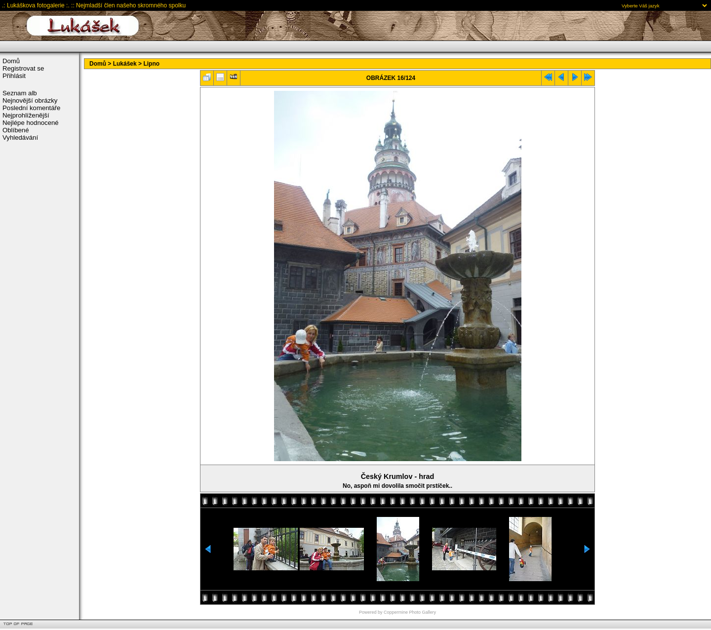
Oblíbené (15, 130)
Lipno (151, 63)
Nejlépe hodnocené (30, 122)
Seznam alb (19, 93)
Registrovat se (23, 68)
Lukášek (125, 63)
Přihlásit (14, 75)
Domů (11, 61)
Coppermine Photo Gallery (410, 612)
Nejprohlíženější (25, 115)
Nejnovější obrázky (29, 100)
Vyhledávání (20, 137)
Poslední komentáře (31, 108)
